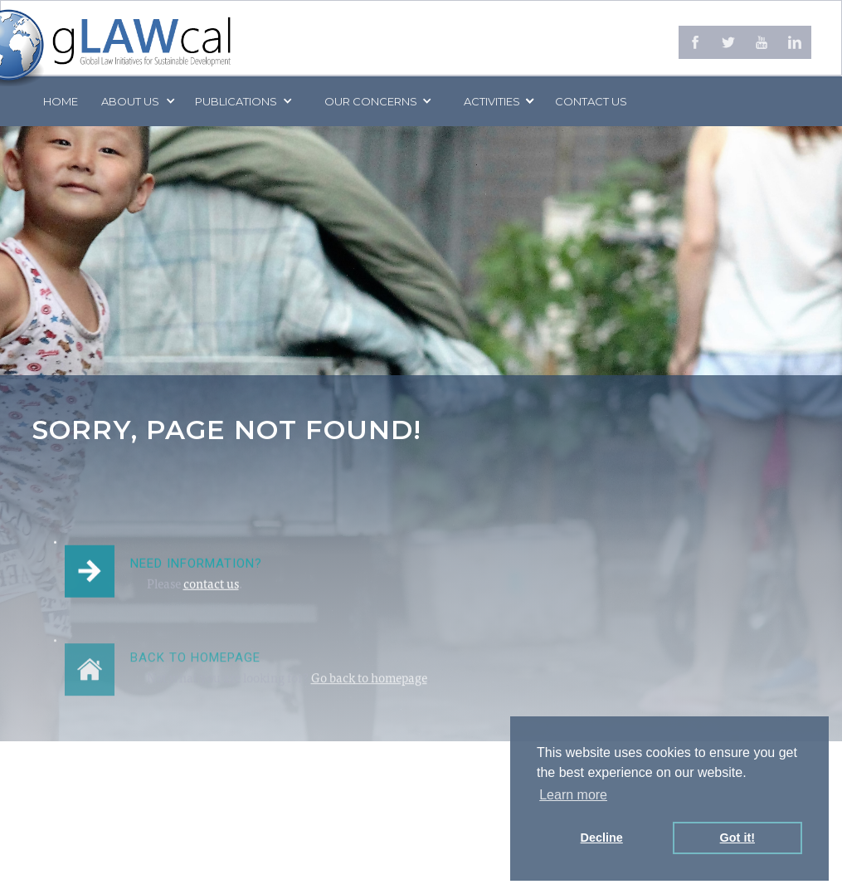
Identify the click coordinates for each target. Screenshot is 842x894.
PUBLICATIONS (236, 101)
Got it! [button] (737, 837)
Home (60, 101)
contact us (211, 588)
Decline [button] (602, 837)
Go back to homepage (369, 690)
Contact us (591, 101)
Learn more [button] (573, 795)
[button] (137, 101)
